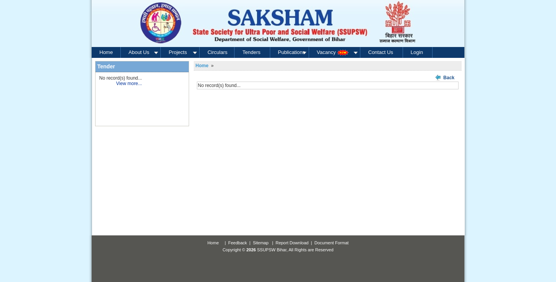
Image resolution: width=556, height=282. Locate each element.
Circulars (217, 52)
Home (106, 52)
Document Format (331, 242)
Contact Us (380, 52)
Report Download (292, 242)
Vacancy (338, 52)
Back (449, 77)
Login (417, 52)
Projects (183, 52)
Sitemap (260, 242)
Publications (293, 52)
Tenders (251, 52)
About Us (144, 52)
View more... (129, 83)
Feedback (237, 242)
